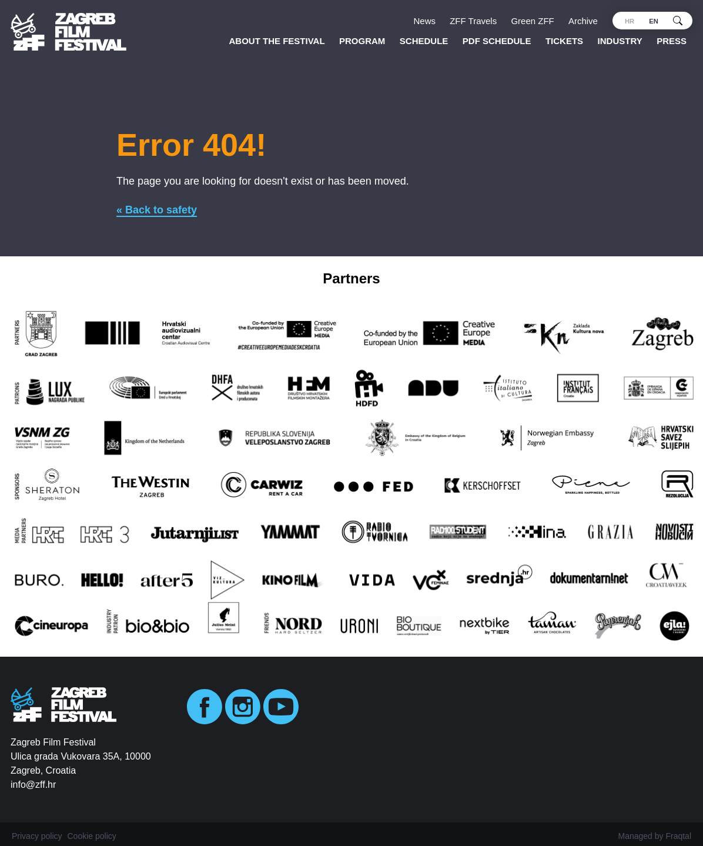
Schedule (424, 41)
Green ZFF (532, 21)
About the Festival (277, 41)
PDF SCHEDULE (497, 41)
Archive (583, 21)
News (425, 21)
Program (362, 41)
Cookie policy (91, 836)
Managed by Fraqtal (654, 836)
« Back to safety (156, 210)
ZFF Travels (473, 21)
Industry (620, 41)
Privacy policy (37, 836)
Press (672, 41)
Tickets (564, 41)
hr (629, 21)
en (653, 21)
